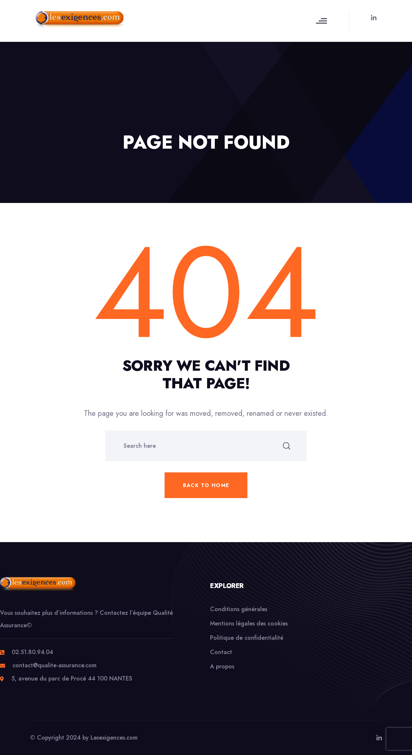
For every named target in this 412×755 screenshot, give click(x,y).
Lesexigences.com (114, 737)
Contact (221, 652)
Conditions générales (238, 609)
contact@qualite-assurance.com (54, 665)
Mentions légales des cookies (249, 623)
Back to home (206, 485)
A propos (222, 666)
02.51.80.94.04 (32, 652)
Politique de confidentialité (246, 638)
